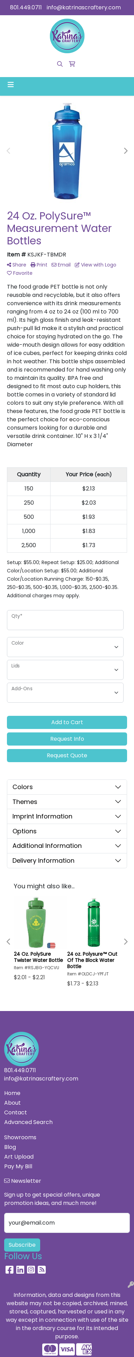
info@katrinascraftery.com (84, 7)
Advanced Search (28, 1122)
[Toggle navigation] (10, 85)
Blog (10, 1147)
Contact (15, 1112)
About (12, 1103)
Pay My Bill (18, 1166)
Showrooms (20, 1137)
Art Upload (19, 1157)
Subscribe (22, 1245)
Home (12, 1093)
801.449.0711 (26, 7)
